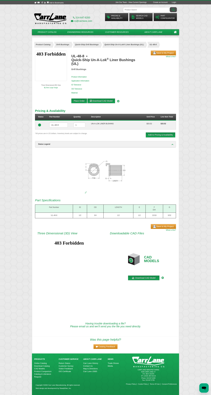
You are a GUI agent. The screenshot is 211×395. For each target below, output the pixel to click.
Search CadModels (139, 17)
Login (174, 2)
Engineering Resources (80, 32)
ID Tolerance (76, 85)
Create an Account (160, 2)
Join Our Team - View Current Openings (131, 2)
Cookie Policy (143, 384)
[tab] (105, 144)
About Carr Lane (153, 32)
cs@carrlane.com (81, 21)
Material (74, 93)
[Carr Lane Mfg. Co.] (50, 18)
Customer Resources (117, 32)
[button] (105, 346)
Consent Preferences (169, 384)
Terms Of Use (155, 384)
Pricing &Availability (114, 17)
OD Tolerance (76, 89)
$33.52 (149, 124)
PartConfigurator (165, 17)
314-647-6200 (81, 17)
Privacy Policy (131, 384)
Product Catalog (47, 32)
